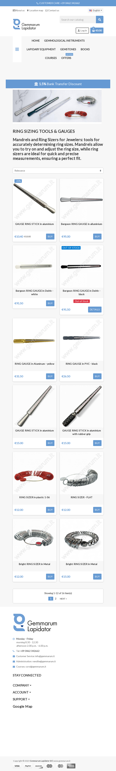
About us (19, 10)
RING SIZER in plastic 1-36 (34, 497)
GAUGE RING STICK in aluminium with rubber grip (81, 432)
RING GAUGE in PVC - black (82, 363)
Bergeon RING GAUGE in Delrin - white (34, 292)
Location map (35, 10)
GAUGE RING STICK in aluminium (34, 223)
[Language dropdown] (95, 10)
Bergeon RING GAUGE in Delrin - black (81, 292)
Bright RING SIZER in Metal (34, 564)
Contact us (52, 10)
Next (64, 598)
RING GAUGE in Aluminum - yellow (34, 363)
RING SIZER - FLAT (82, 497)
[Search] (81, 19)
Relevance (20, 170)
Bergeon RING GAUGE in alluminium (81, 223)
